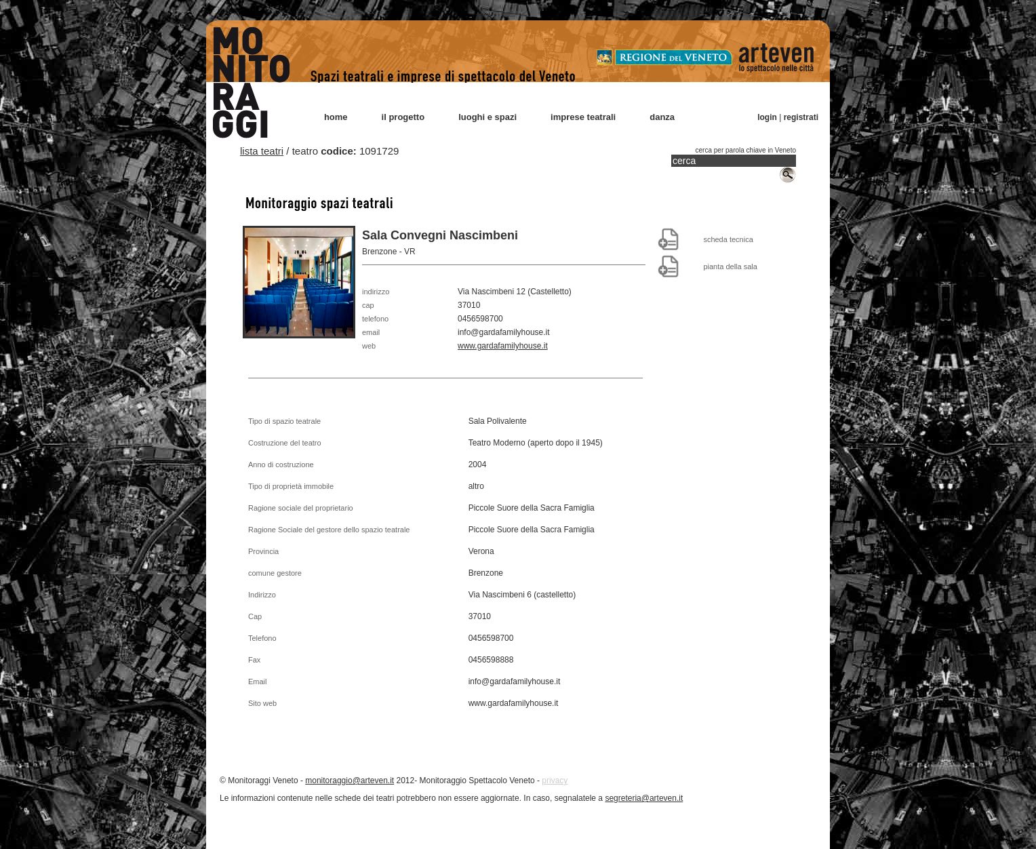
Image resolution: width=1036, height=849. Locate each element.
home (336, 117)
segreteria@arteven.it (644, 798)
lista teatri (261, 151)
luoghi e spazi (487, 117)
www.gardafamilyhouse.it (503, 346)
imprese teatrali (583, 117)
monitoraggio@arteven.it (349, 780)
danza (662, 117)
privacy (554, 780)
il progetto (403, 117)
